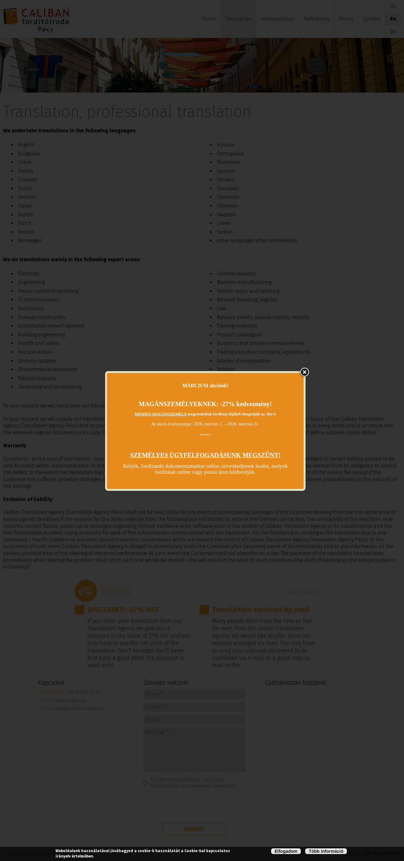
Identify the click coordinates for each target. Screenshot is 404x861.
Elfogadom (286, 851)
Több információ (326, 851)
